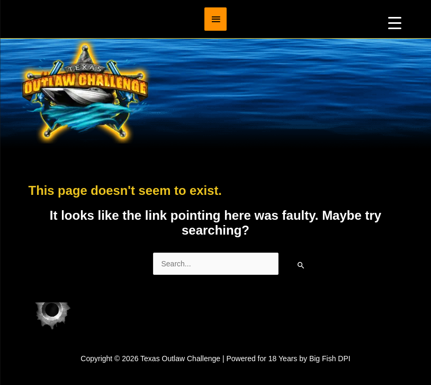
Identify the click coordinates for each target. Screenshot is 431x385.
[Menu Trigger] (394, 22)
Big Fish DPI (330, 358)
